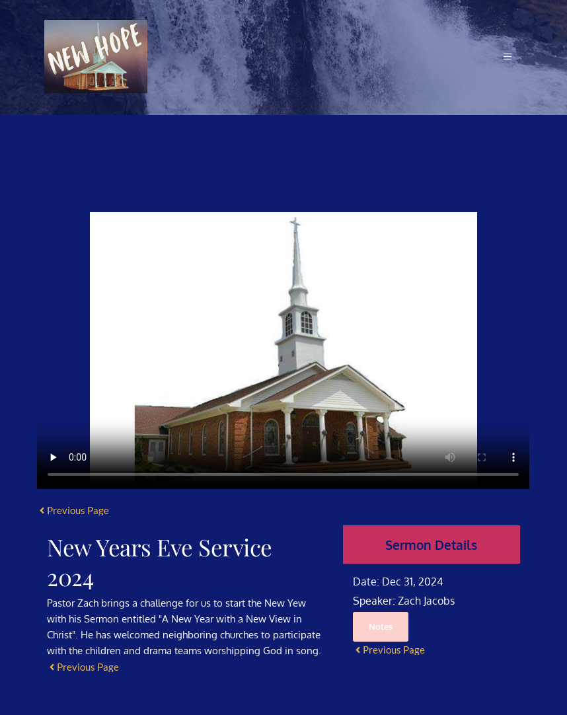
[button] (505, 56)
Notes (381, 626)
